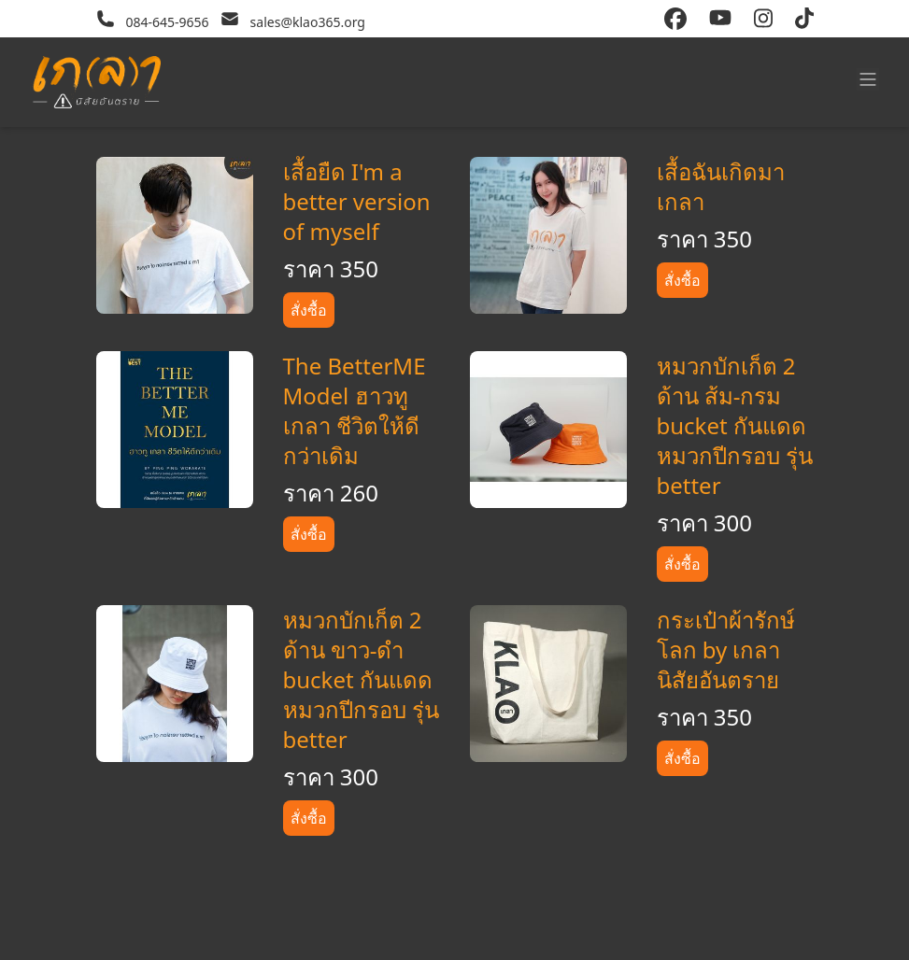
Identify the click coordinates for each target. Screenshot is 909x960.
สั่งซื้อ (309, 310)
